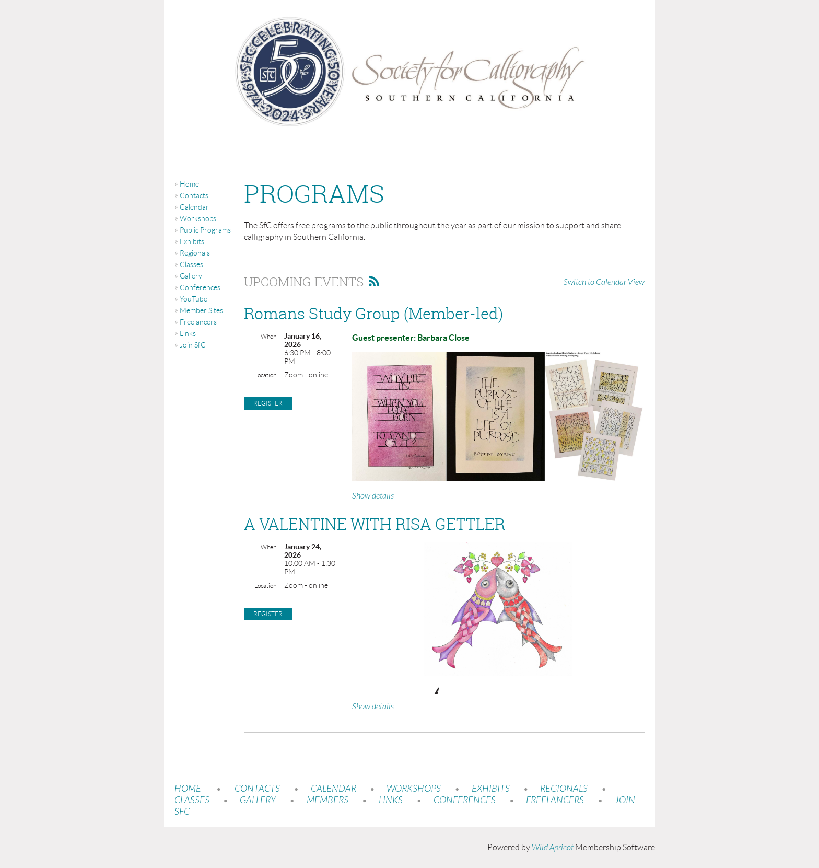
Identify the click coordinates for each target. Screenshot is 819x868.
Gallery (191, 276)
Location (265, 375)
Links (188, 333)
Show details (373, 496)
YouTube (193, 299)
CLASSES (191, 800)
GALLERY (258, 800)
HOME (187, 788)
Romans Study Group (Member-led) (373, 313)
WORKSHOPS (414, 788)
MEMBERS (327, 800)
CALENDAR (333, 788)
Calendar (194, 207)
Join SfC (193, 345)
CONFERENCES (465, 800)
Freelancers (198, 322)
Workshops (198, 218)
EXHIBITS (491, 788)
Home (189, 184)
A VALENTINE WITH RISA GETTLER (374, 524)
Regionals (195, 253)
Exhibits (192, 241)
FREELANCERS (554, 800)
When (268, 336)
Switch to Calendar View (604, 282)
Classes (191, 264)
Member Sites (201, 310)
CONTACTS (257, 788)
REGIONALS (564, 788)
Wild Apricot (553, 847)
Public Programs (205, 230)
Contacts (194, 195)
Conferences (200, 287)
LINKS (391, 800)
